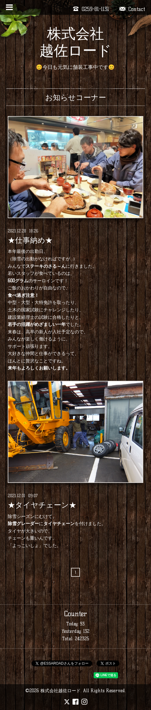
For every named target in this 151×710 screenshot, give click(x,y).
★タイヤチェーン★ (42, 505)
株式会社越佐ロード (60, 690)
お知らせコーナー (75, 97)
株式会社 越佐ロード (75, 42)
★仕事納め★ (30, 240)
